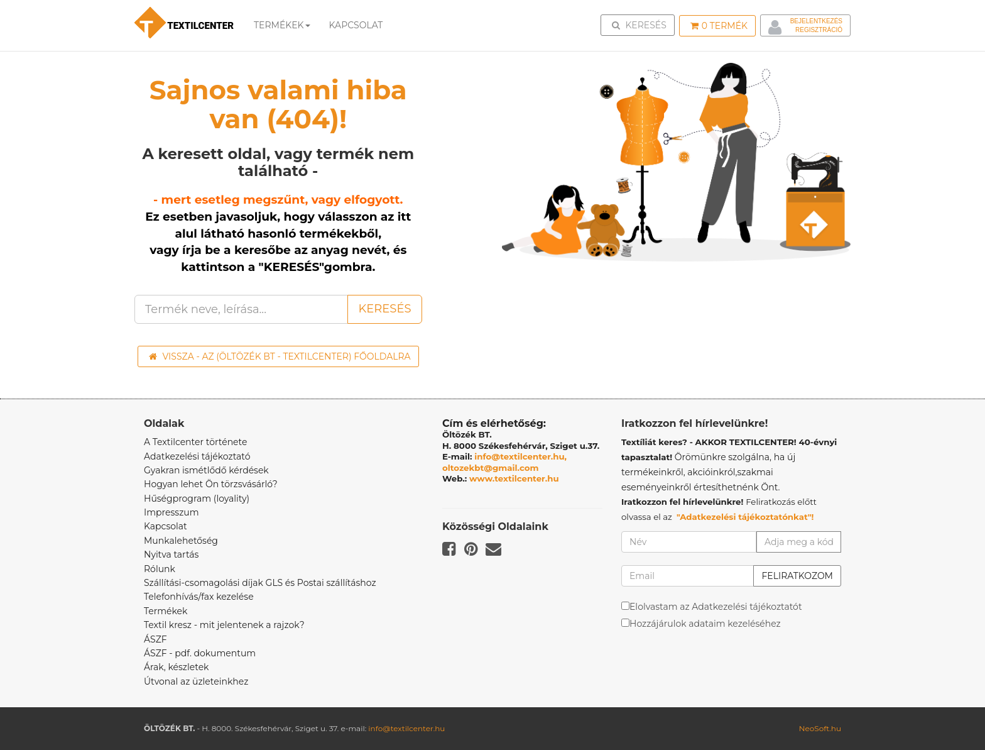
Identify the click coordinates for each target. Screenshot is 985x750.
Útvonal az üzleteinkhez (196, 681)
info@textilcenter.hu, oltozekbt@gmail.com (504, 462)
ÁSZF (155, 639)
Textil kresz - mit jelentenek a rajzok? (224, 625)
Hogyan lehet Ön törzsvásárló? (211, 484)
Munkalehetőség (181, 540)
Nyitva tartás (171, 554)
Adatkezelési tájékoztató (197, 456)
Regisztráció (818, 29)
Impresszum (171, 512)
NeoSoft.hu (820, 728)
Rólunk (159, 569)
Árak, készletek (176, 667)
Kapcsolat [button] (356, 25)
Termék (719, 25)
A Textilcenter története (195, 442)
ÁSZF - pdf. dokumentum (200, 653)
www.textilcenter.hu (514, 478)
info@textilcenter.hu (406, 728)
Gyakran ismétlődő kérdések (206, 470)
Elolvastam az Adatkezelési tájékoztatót (715, 606)
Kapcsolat (165, 526)
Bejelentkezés (816, 21)
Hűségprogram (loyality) (196, 498)
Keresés (641, 24)
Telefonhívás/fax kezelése (199, 596)
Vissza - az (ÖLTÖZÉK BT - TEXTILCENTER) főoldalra (280, 356)
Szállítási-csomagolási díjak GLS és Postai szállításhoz (260, 582)
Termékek (282, 25)
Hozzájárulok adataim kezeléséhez (705, 623)
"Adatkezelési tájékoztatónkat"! (745, 517)
